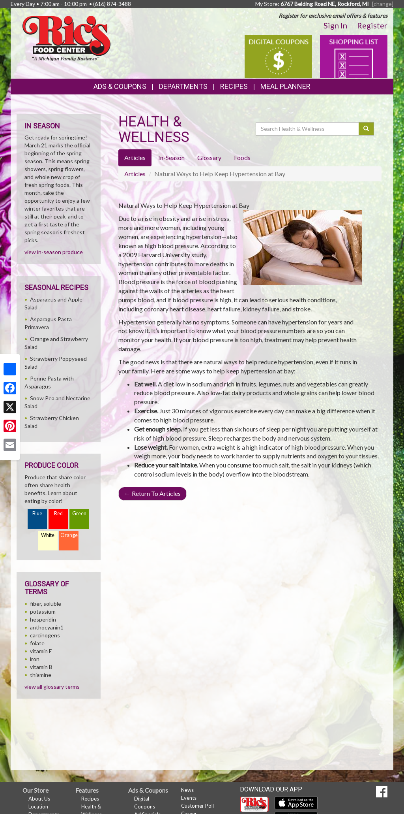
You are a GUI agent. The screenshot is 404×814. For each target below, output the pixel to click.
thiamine (40, 674)
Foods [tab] (242, 157)
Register (372, 25)
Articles (135, 173)
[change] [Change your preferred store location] (382, 3)
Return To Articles (152, 493)
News (187, 790)
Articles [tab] (135, 157)
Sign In (335, 25)
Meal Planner (285, 86)
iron (34, 659)
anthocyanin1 (47, 627)
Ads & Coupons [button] (120, 86)
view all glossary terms (52, 686)
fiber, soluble (45, 603)
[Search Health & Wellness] (308, 129)
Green (79, 513)
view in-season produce (53, 252)
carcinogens (45, 635)
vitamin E (41, 651)
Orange (69, 535)
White (47, 535)
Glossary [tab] (209, 157)
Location (38, 806)
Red (58, 513)
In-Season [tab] (171, 157)
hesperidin (43, 619)
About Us (39, 798)
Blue (37, 513)
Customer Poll (197, 806)
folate (37, 643)
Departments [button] (183, 86)
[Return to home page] (66, 37)
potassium (43, 611)
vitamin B (41, 666)
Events (188, 798)
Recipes (234, 86)
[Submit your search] (366, 129)
